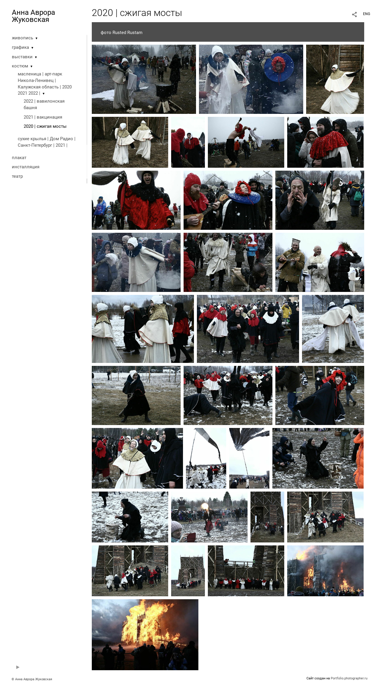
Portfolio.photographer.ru (349, 678)
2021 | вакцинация (43, 117)
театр (17, 176)
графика (20, 47)
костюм (20, 66)
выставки (22, 56)
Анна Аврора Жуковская (33, 16)
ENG (366, 14)
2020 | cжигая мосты (45, 126)
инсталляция (25, 166)
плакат (19, 157)
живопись (22, 38)
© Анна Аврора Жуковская (32, 679)
